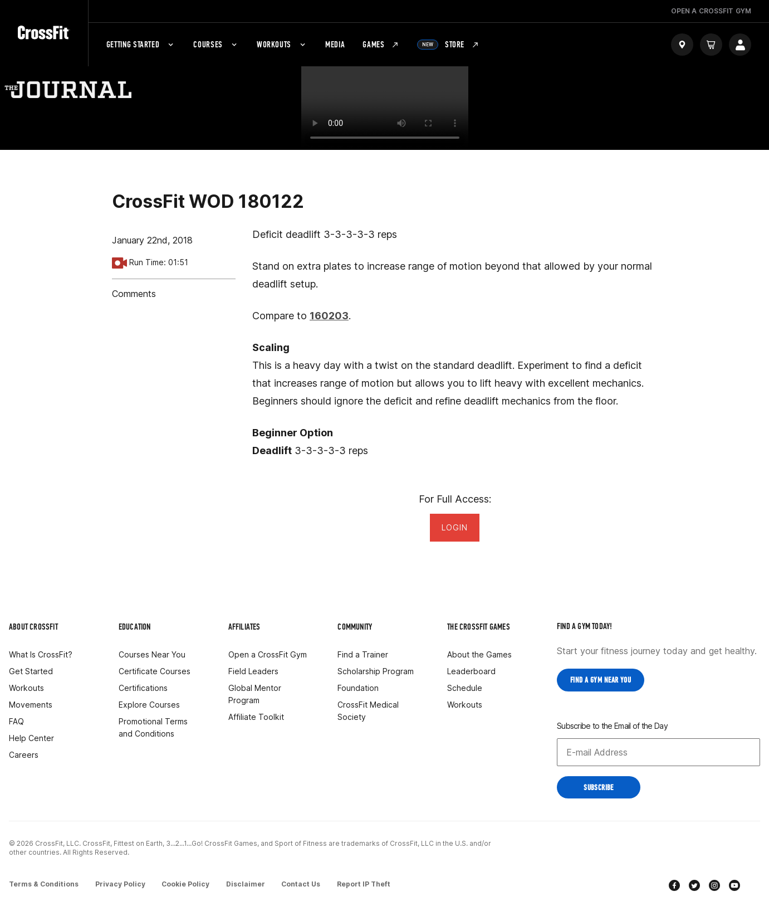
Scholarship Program (375, 671)
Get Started (31, 671)
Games (381, 44)
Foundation (358, 688)
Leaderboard (471, 671)
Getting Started (141, 44)
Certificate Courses (154, 671)
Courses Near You (152, 654)
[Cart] (711, 44)
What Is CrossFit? (40, 654)
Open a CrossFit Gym (267, 654)
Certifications (143, 688)
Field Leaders (253, 671)
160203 (329, 316)
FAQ (16, 721)
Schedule (464, 688)
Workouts (282, 44)
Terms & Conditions (44, 882)
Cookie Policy (188, 882)
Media (335, 44)
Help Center (31, 738)
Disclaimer (249, 882)
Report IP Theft (370, 882)
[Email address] (658, 752)
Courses (215, 44)
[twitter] (694, 886)
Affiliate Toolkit (256, 717)
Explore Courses (149, 704)
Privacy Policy (121, 882)
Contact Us (306, 882)
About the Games (479, 654)
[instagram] (714, 886)
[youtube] (734, 886)
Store (448, 44)
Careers (23, 754)
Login (455, 527)
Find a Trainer (362, 654)
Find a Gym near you (600, 680)
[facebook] (674, 886)
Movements (30, 704)
